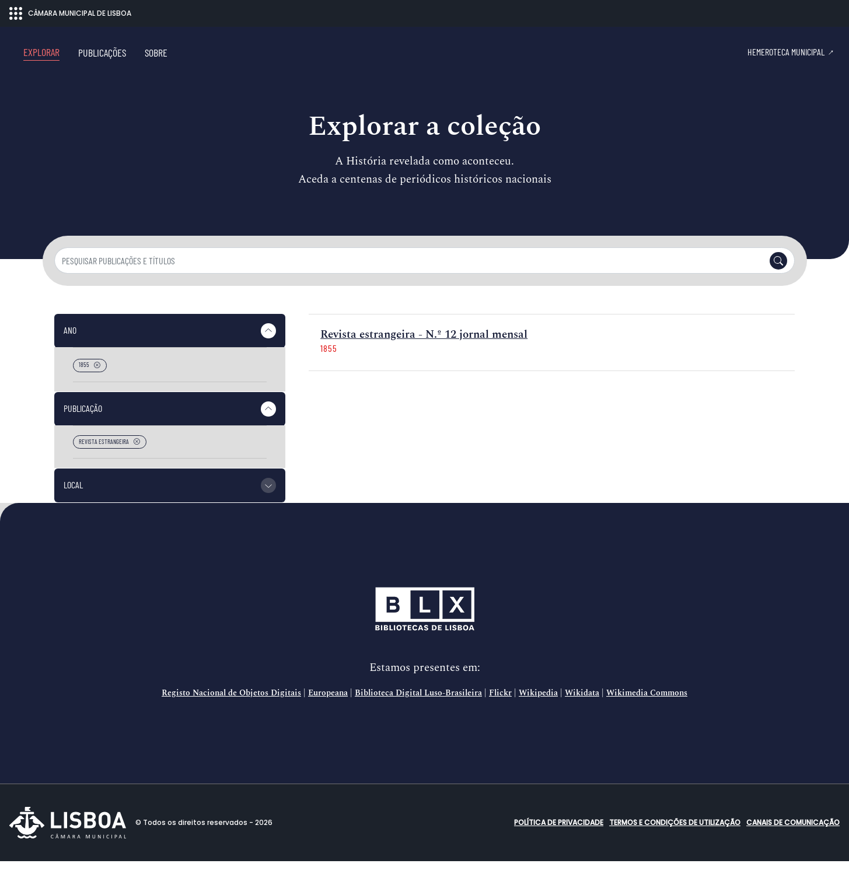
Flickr (500, 727)
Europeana (328, 727)
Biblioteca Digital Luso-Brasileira (418, 727)
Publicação (83, 442)
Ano (70, 363)
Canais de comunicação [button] (793, 856)
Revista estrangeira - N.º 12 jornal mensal (423, 368)
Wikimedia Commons (646, 727)
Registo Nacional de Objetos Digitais (231, 727)
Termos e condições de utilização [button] (674, 856)
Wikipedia (538, 727)
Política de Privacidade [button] (558, 856)
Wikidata (582, 727)
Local (73, 518)
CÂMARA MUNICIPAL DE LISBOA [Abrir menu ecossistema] (70, 13)
